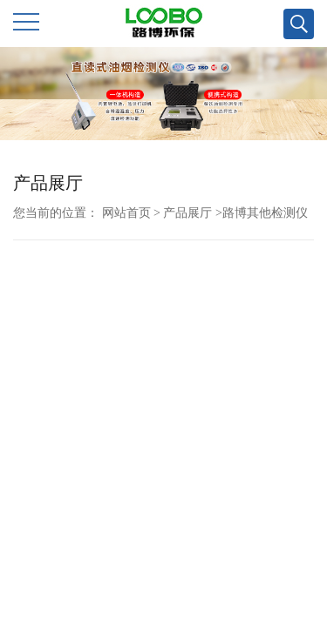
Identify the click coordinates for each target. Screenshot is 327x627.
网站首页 (126, 212)
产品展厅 (187, 212)
